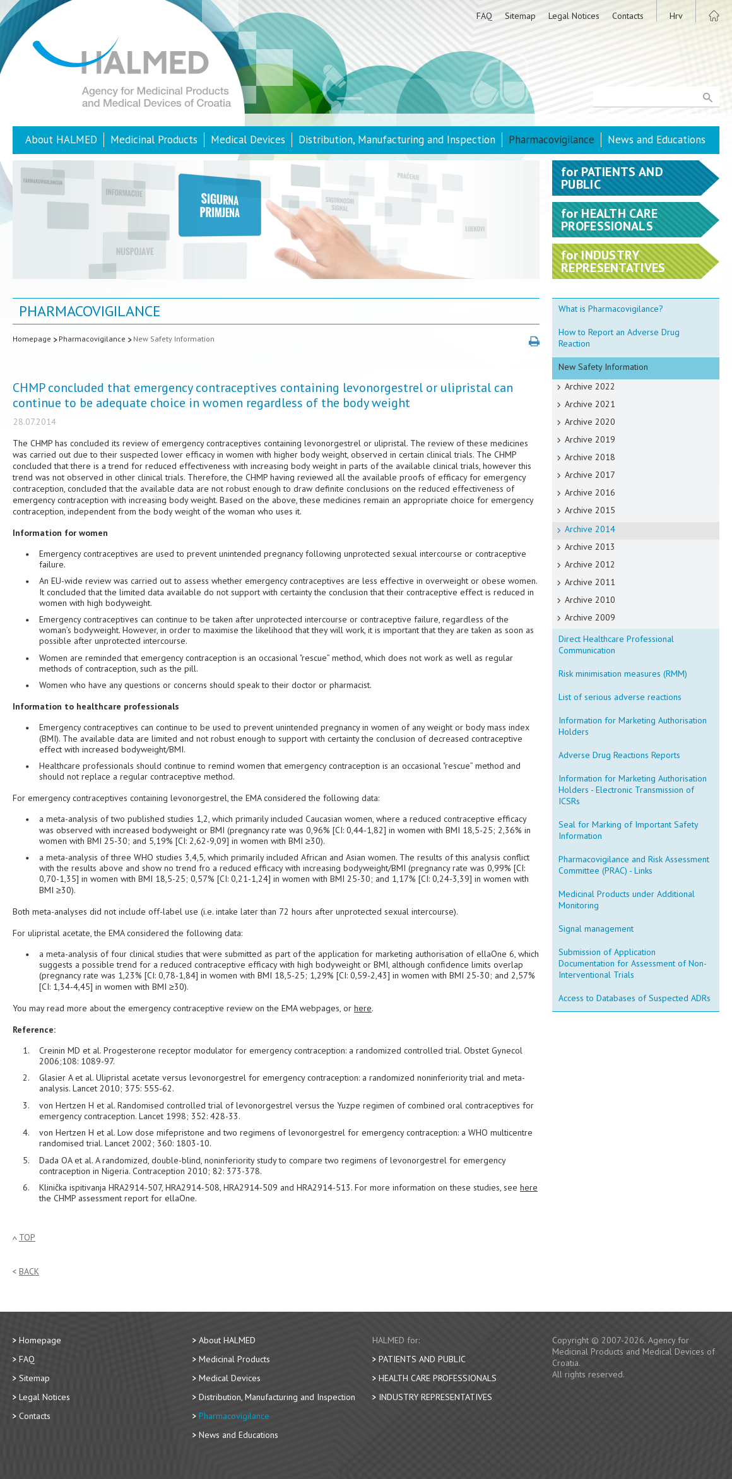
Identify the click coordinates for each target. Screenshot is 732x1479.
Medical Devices (248, 139)
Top (27, 1237)
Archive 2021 (590, 404)
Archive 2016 (590, 492)
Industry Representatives (435, 1397)
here (363, 1008)
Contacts (628, 15)
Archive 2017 (590, 474)
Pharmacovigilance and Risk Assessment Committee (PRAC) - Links (633, 864)
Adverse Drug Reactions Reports (619, 755)
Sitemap (520, 15)
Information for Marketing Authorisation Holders (632, 726)
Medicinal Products (154, 139)
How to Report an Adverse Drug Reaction (619, 337)
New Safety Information (174, 338)
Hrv (676, 15)
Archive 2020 (590, 421)
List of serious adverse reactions (620, 697)
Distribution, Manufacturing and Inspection (396, 139)
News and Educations (656, 139)
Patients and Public (422, 1359)
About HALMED (61, 139)
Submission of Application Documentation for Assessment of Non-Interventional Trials (632, 963)
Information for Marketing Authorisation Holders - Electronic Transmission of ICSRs (632, 790)
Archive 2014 (590, 529)
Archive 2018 (590, 457)
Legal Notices (573, 15)
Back (29, 1271)
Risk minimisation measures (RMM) (622, 673)
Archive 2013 (590, 546)
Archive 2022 (590, 386)
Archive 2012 (590, 564)
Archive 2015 (590, 510)
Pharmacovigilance (551, 139)
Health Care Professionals (438, 1378)
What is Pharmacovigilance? (610, 308)
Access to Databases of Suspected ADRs (634, 998)
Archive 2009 (590, 617)
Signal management (596, 928)
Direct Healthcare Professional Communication (616, 644)
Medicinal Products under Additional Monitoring (626, 899)
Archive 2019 (590, 439)
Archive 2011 (590, 582)
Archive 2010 (590, 599)
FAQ (484, 15)
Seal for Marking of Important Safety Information (628, 830)
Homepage (32, 338)
